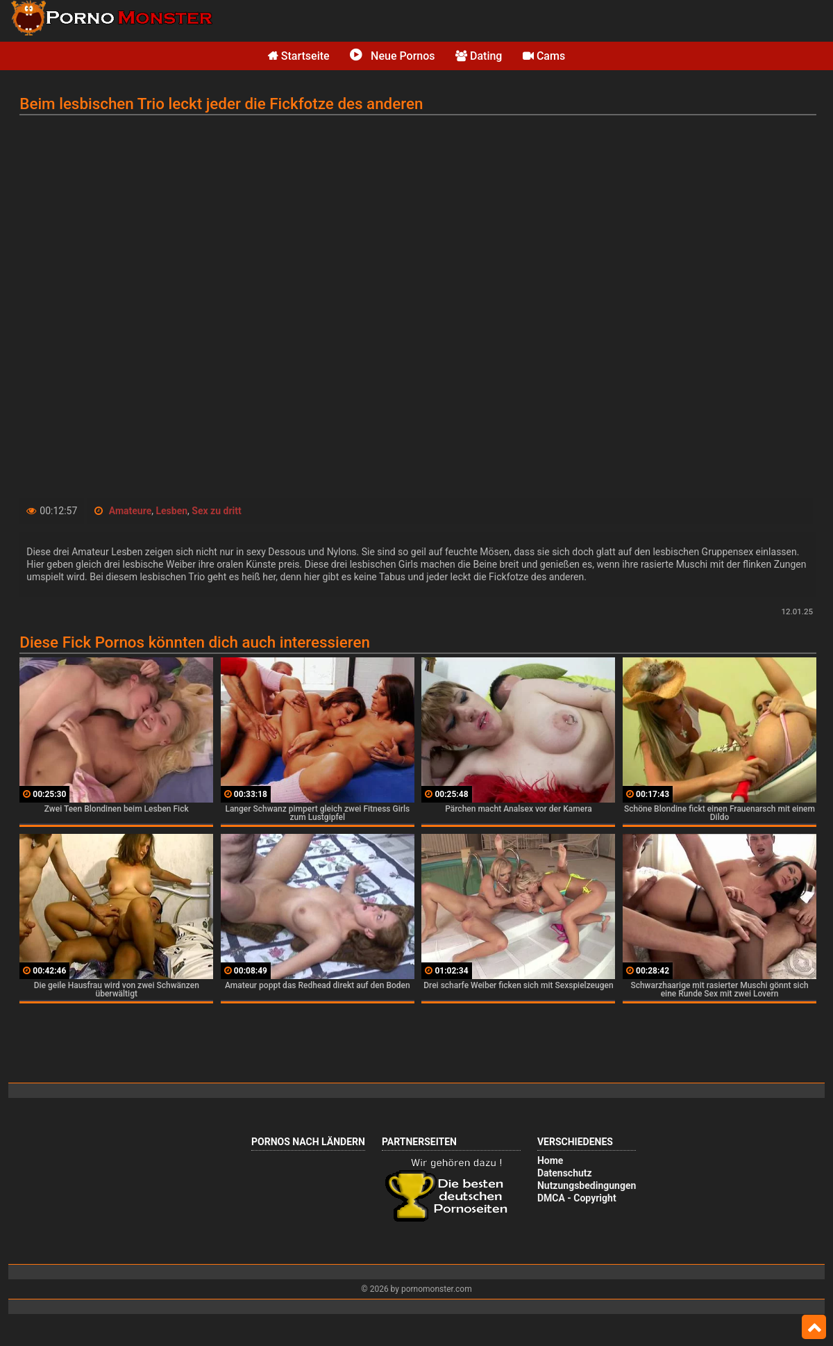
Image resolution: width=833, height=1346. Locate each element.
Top (813, 1327)
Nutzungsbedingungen (586, 1185)
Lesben (171, 510)
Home (550, 1160)
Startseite (299, 56)
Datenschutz (564, 1173)
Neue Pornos (392, 56)
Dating (478, 56)
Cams (544, 56)
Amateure (130, 510)
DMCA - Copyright (576, 1198)
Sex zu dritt (216, 510)
